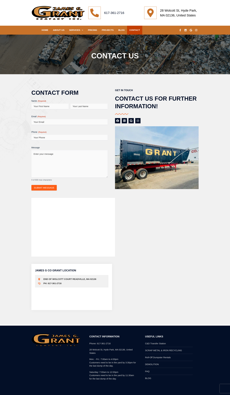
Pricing (92, 30)
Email (38, 116)
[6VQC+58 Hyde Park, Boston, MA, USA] (158, 288)
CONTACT (134, 30)
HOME (45, 30)
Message (35, 147)
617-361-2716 (114, 13)
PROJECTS (108, 30)
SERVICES (76, 30)
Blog (121, 30)
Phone (38, 132)
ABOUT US (58, 30)
